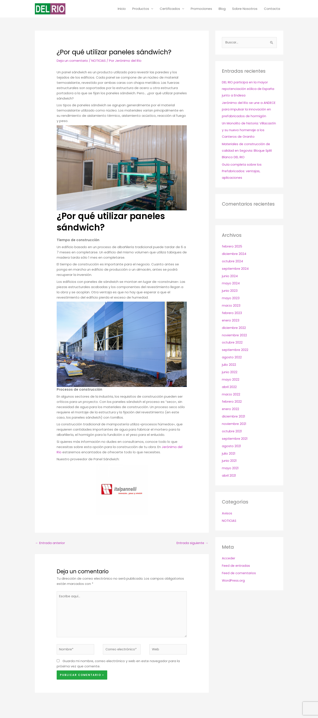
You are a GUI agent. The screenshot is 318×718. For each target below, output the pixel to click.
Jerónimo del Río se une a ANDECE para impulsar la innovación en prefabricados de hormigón (249, 110)
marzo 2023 (231, 305)
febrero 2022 (232, 401)
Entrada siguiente (192, 543)
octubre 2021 (232, 430)
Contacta (272, 9)
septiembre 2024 (236, 268)
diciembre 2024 (234, 254)
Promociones (201, 9)
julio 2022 (229, 364)
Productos (140, 9)
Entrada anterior (50, 543)
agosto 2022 (232, 357)
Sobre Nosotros (244, 9)
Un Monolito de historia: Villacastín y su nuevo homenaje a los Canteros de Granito (248, 130)
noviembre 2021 (234, 423)
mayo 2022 (230, 379)
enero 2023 (231, 320)
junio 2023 (230, 291)
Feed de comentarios (239, 572)
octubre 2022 (232, 342)
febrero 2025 (232, 246)
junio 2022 (229, 371)
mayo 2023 (231, 298)
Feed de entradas (236, 565)
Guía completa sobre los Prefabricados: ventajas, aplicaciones (242, 171)
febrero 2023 (232, 313)
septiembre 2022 (235, 349)
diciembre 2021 (234, 416)
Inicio (122, 9)
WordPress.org (233, 579)
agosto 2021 (231, 445)
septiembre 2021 (235, 438)
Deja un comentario (73, 61)
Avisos (227, 512)
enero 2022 (231, 408)
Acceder (229, 557)
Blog (222, 9)
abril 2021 (229, 475)
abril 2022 (229, 386)
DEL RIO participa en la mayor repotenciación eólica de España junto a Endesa (248, 89)
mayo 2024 (231, 283)
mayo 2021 (230, 467)
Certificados (170, 9)
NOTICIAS (99, 61)
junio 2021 (229, 460)
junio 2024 (230, 276)
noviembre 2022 (234, 335)
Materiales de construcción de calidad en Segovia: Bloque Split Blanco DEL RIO (247, 151)
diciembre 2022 (234, 327)
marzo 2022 (231, 394)
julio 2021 (228, 453)
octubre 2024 (232, 261)
